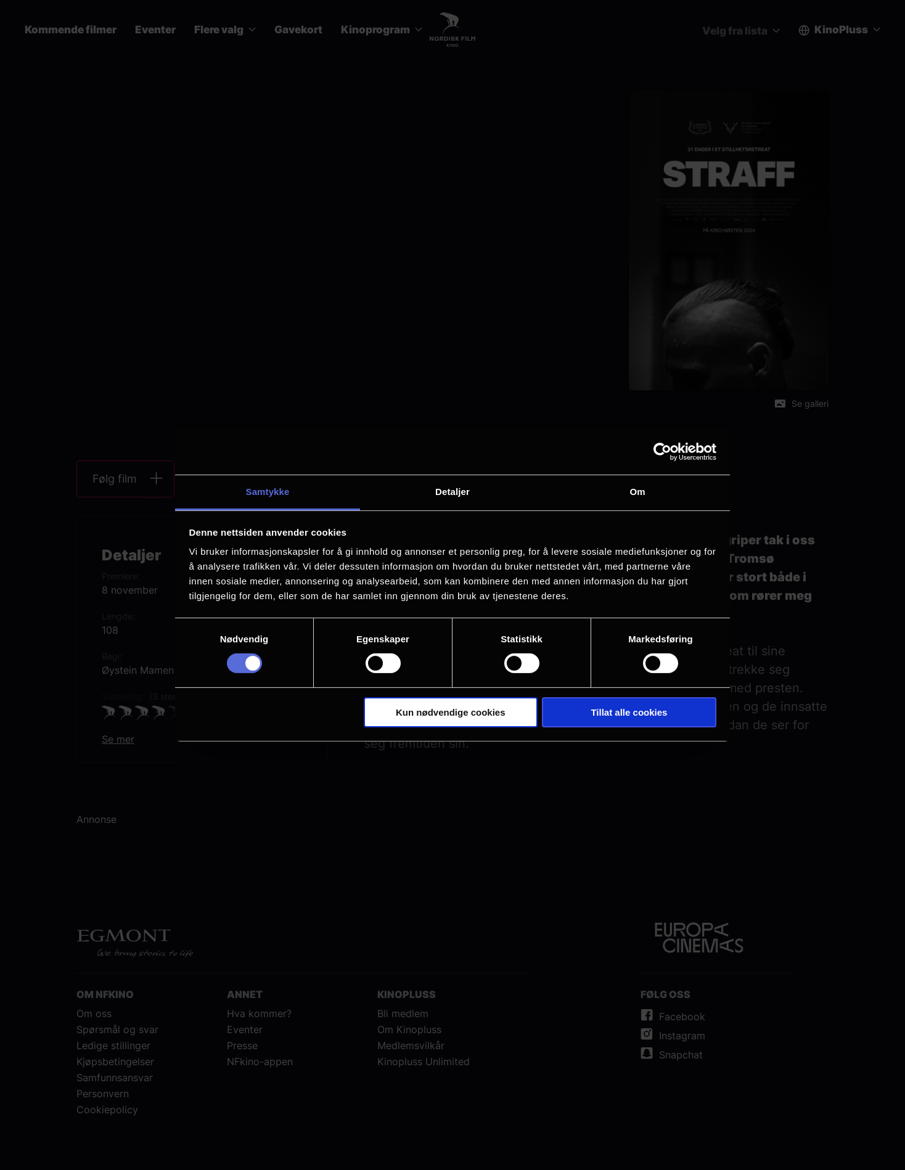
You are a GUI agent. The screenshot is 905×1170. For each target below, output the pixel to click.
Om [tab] (637, 491)
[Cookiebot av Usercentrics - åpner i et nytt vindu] (662, 451)
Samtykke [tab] (268, 491)
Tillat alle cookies (629, 712)
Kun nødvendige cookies (451, 712)
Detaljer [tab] (452, 491)
